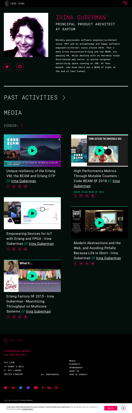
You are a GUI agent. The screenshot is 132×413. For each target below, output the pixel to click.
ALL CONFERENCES (50, 374)
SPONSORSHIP (76, 367)
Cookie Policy (27, 409)
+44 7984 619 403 (14, 354)
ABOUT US (74, 371)
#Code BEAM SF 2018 (93, 192)
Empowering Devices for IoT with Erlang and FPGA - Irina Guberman (29, 239)
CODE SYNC (15, 3)
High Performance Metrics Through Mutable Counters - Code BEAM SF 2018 (96, 176)
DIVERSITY (74, 364)
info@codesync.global (17, 350)
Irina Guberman (23, 181)
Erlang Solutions (27, 400)
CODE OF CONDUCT (78, 374)
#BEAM (77, 192)
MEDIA (72, 361)
